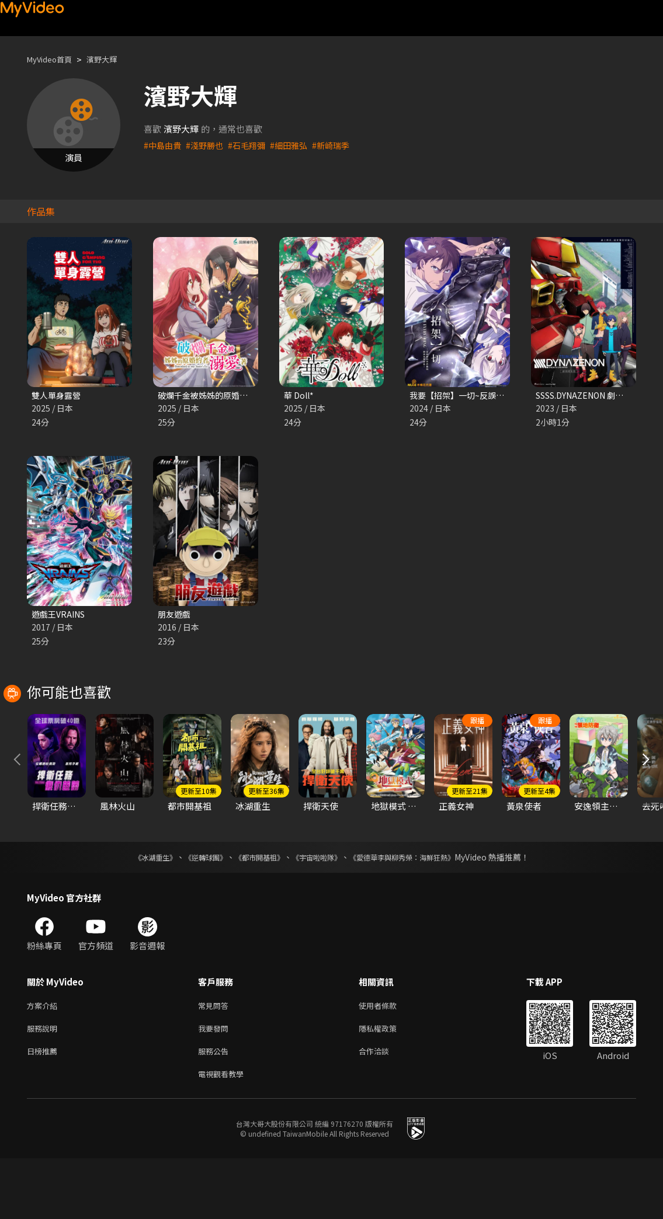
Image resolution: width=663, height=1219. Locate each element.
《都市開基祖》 (253, 911)
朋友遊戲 (175, 616)
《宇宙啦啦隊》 (319, 911)
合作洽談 (383, 1109)
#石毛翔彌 (252, 145)
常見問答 (215, 1060)
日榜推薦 (44, 1109)
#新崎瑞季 (341, 145)
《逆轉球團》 (192, 911)
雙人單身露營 (58, 395)
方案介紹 (44, 1060)
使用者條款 (387, 1060)
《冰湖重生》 (134, 911)
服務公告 (215, 1109)
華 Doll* (300, 395)
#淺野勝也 (208, 145)
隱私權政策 (387, 1084)
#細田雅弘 (297, 145)
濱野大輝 (112, 59)
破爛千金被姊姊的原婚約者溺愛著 (223, 395)
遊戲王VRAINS (61, 616)
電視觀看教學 (224, 1133)
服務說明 (44, 1084)
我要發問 (215, 1084)
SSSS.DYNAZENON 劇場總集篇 (598, 395)
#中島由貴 (163, 145)
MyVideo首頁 (53, 59)
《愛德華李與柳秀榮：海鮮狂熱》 (417, 911)
